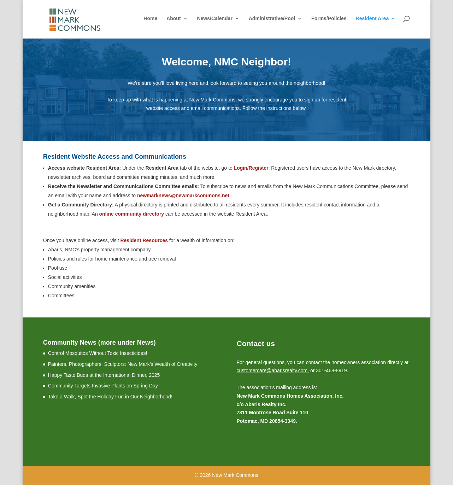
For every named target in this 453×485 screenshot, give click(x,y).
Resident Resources (143, 240)
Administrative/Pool (272, 18)
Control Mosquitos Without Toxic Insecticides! (97, 353)
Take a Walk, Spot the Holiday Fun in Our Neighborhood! (110, 396)
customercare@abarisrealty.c (269, 370)
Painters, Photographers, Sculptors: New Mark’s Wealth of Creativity (123, 364)
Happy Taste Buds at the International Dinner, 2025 (104, 375)
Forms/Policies (329, 18)
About (173, 18)
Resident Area (372, 18)
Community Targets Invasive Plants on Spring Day (103, 385)
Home (150, 18)
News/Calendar (214, 18)
